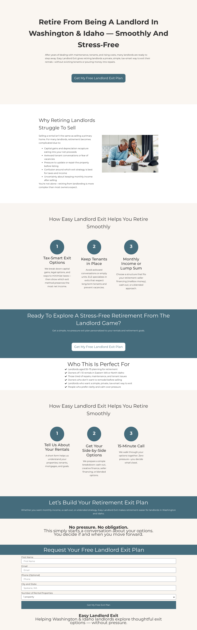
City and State (29, 584)
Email (24, 566)
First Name (27, 557)
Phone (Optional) (30, 575)
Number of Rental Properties (37, 593)
